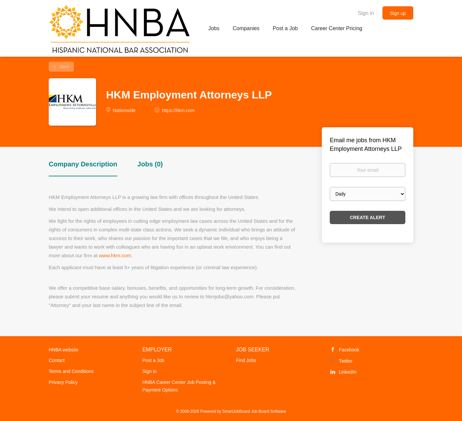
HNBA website (63, 349)
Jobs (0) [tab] (150, 164)
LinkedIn (348, 372)
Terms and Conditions (71, 371)
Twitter (346, 361)
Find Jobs (246, 360)
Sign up (398, 13)
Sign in (366, 13)
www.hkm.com (115, 255)
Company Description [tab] (83, 164)
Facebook (349, 349)
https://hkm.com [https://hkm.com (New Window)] (178, 110)
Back (64, 66)
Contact (57, 360)
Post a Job (153, 360)
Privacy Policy (63, 382)
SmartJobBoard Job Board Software (254, 411)
